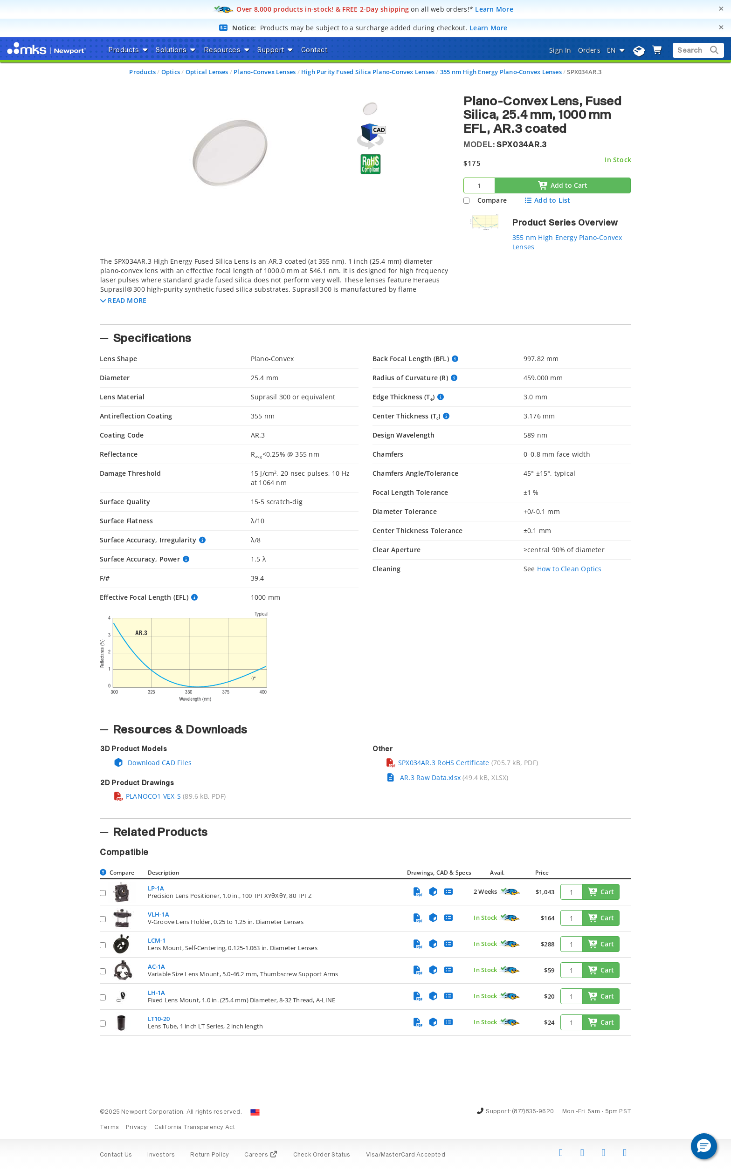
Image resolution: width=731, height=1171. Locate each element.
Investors (161, 1155)
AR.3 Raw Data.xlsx (423, 777)
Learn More (494, 9)
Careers (260, 1155)
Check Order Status (322, 1155)
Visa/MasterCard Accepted (405, 1155)
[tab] (274, 288)
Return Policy (209, 1155)
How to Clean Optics (569, 568)
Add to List (547, 200)
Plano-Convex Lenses (265, 72)
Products (142, 72)
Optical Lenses (207, 72)
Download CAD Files (152, 762)
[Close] (721, 9)
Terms (109, 1127)
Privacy (136, 1127)
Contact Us (116, 1155)
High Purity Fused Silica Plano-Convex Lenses (367, 72)
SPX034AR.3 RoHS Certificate (438, 762)
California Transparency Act (194, 1127)
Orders (589, 50)
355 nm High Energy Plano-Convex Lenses (501, 72)
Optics (170, 72)
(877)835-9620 (533, 1112)
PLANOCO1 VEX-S (147, 796)
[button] (123, 300)
